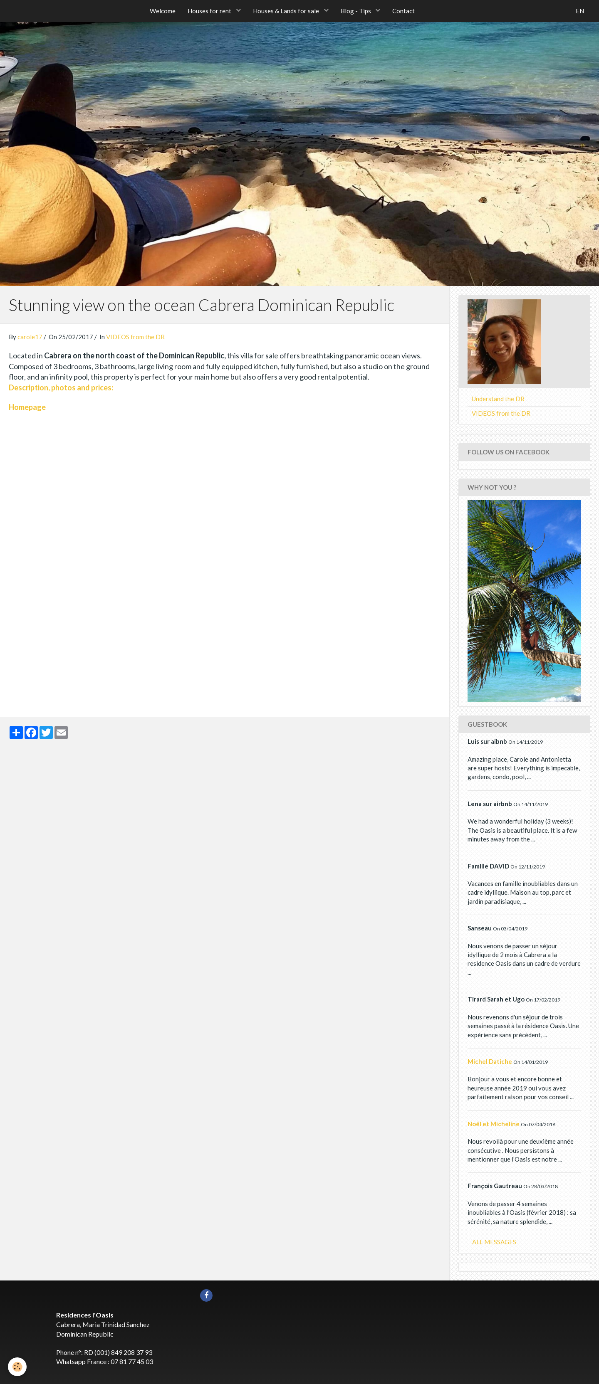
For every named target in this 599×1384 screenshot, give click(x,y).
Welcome (162, 11)
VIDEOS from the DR (135, 336)
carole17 (29, 336)
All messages (494, 1242)
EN (580, 11)
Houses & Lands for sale (286, 11)
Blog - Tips (357, 11)
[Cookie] (17, 1366)
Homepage (27, 407)
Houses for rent (210, 11)
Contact (404, 11)
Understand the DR (498, 398)
